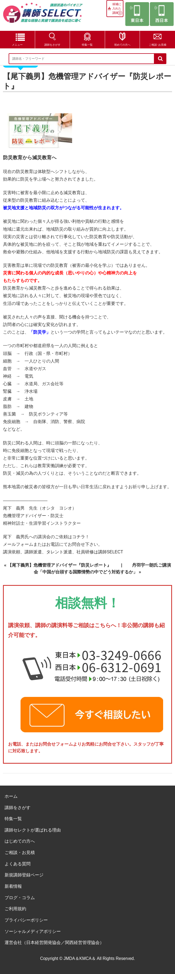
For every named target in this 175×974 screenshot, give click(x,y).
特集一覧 (87, 44)
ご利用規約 (15, 908)
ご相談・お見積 (20, 852)
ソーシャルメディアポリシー (33, 931)
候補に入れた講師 (116, 8)
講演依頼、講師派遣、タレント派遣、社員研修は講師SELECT (63, 552)
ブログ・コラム (20, 897)
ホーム (11, 796)
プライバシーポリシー (26, 920)
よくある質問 (18, 864)
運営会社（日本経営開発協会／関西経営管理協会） (54, 942)
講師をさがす (52, 44)
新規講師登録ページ (24, 875)
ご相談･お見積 (157, 44)
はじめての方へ (20, 841)
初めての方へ (122, 44)
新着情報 (13, 886)
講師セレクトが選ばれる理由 (33, 830)
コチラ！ (80, 536)
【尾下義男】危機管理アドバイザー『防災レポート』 (59, 565)
